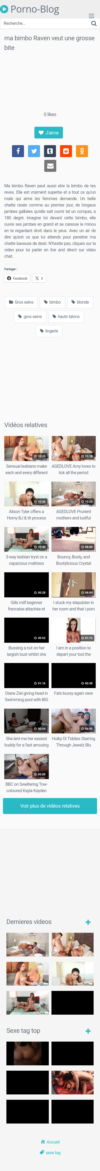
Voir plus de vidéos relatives (50, 806)
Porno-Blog (29, 9)
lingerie (49, 331)
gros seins (30, 316)
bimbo (52, 302)
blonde (80, 302)
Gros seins (21, 302)
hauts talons (66, 316)
